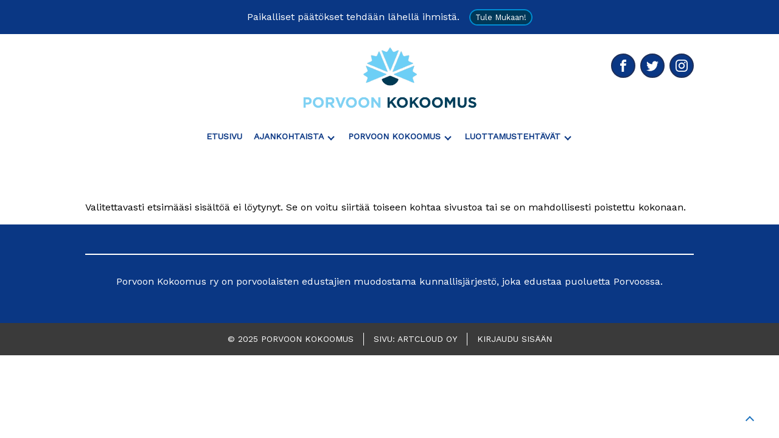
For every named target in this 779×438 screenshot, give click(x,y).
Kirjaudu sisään (514, 339)
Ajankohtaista (289, 136)
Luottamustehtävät (512, 136)
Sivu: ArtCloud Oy (415, 339)
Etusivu (224, 136)
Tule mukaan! (500, 17)
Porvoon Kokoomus (394, 136)
